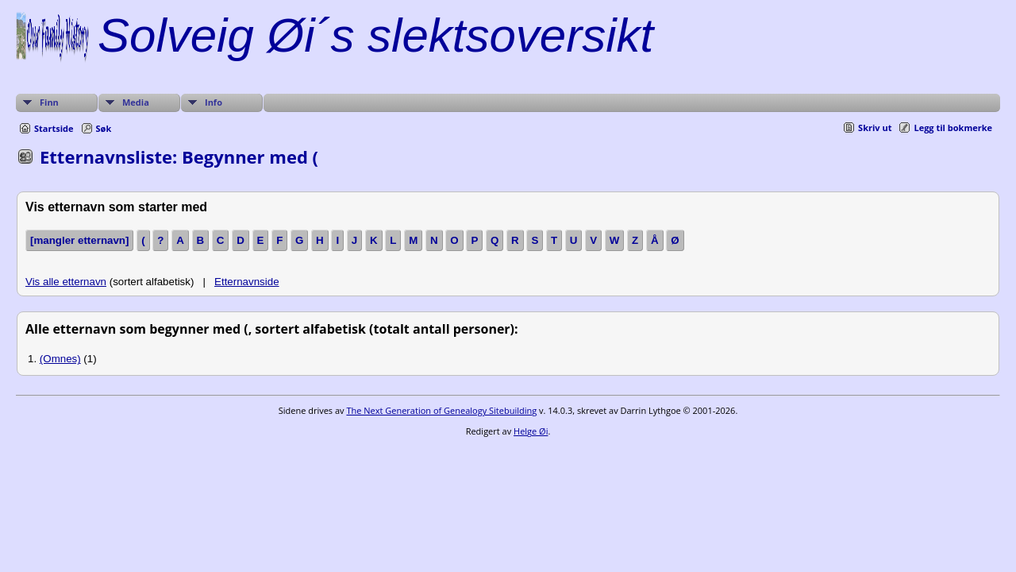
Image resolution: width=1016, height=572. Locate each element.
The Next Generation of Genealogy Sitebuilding (441, 410)
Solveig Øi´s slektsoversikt (375, 35)
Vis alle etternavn (65, 282)
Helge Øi (531, 431)
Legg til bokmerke (953, 127)
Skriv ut (874, 127)
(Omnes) (60, 359)
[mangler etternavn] (79, 240)
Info (213, 102)
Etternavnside (246, 282)
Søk (104, 128)
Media (135, 102)
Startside (54, 128)
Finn (49, 102)
